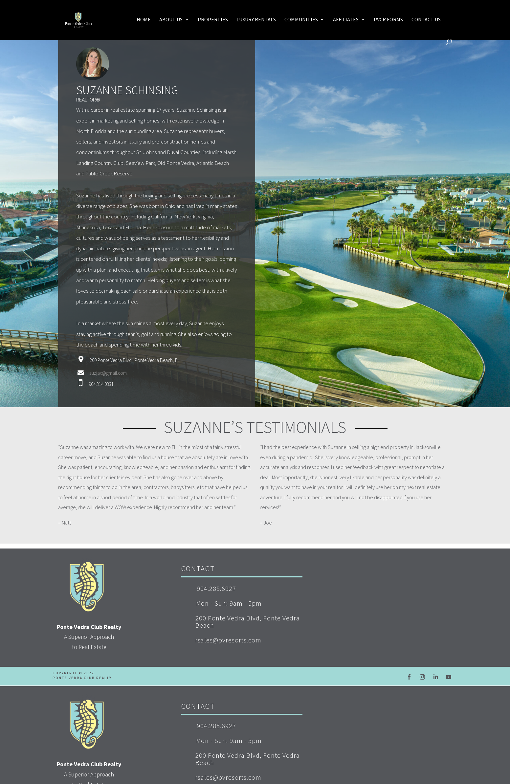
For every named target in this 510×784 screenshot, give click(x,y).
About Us (171, 20)
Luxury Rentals (256, 20)
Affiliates (346, 20)
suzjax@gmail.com (108, 373)
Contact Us (426, 20)
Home (144, 20)
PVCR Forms (388, 20)
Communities (301, 20)
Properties (213, 20)
